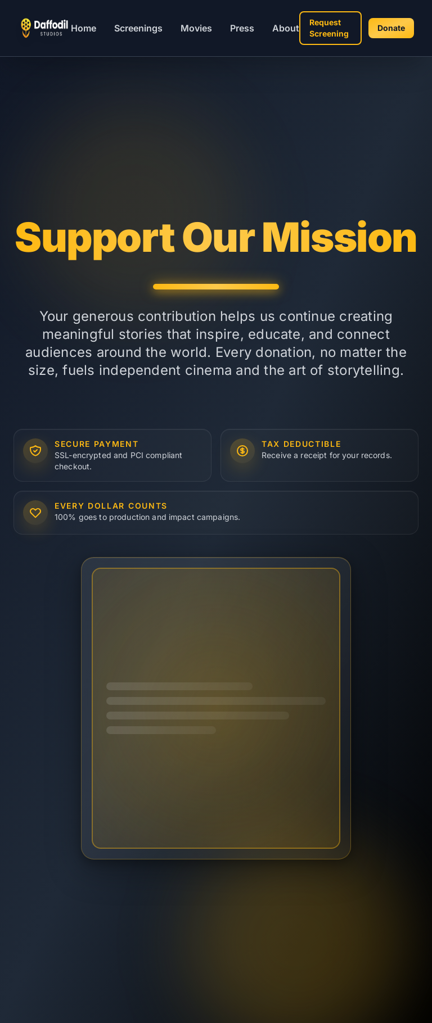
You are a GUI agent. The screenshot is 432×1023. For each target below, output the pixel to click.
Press (242, 28)
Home (83, 28)
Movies (196, 28)
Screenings (138, 28)
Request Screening (329, 27)
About (285, 28)
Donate (391, 28)
